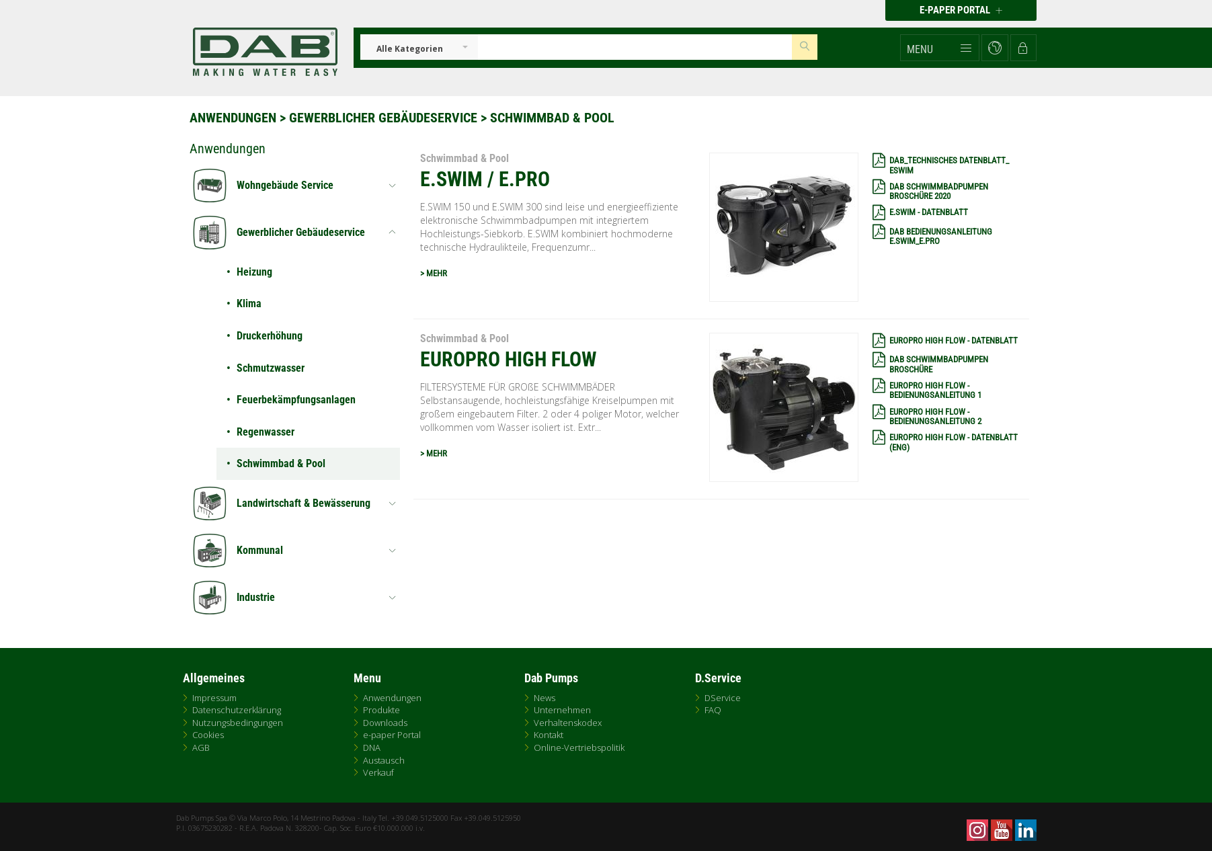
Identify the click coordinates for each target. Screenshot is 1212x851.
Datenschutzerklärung (236, 710)
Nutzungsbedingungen (237, 723)
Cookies (208, 735)
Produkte (381, 710)
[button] (940, 47)
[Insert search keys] (635, 47)
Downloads (385, 723)
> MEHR (433, 273)
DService (722, 698)
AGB (201, 747)
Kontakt (548, 735)
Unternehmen (562, 710)
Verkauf (378, 772)
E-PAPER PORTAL (961, 10)
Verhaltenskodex (568, 723)
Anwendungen (233, 118)
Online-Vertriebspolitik (579, 747)
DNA (371, 747)
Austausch (384, 760)
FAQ (712, 710)
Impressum (214, 698)
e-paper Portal (392, 735)
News (544, 698)
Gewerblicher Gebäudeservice (383, 118)
